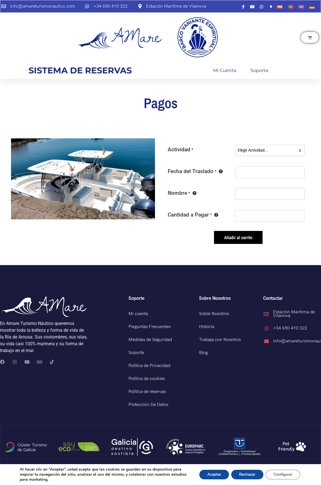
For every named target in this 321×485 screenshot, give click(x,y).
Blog (203, 352)
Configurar (282, 474)
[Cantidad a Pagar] (270, 216)
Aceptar (210, 474)
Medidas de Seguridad (150, 339)
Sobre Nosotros (214, 313)
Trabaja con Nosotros (220, 339)
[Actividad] (269, 150)
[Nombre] (270, 194)
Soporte (259, 70)
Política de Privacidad (149, 365)
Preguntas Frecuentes (149, 326)
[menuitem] (279, 7)
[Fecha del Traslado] (270, 172)
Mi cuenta (224, 70)
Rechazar (244, 474)
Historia (206, 326)
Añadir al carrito (238, 237)
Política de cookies (146, 378)
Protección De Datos (148, 404)
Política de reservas (147, 391)
